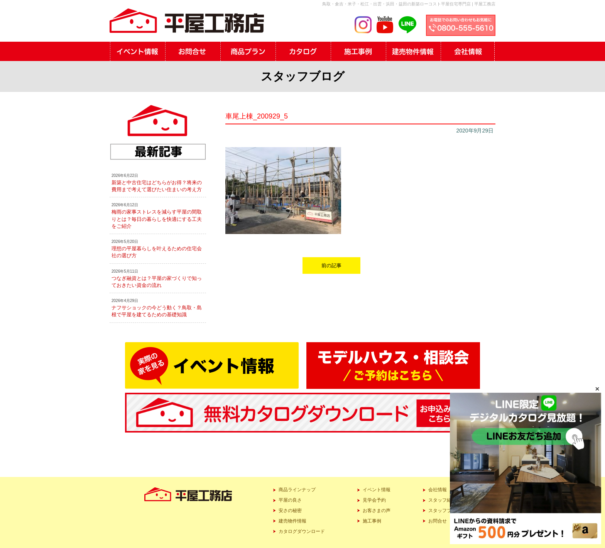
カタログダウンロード (302, 531)
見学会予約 (374, 500)
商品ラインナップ (297, 489)
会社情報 (437, 489)
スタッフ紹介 (442, 500)
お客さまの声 (376, 510)
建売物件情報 (292, 521)
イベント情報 (376, 489)
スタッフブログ (444, 510)
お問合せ (437, 521)
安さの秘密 (290, 510)
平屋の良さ (290, 500)
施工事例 (372, 521)
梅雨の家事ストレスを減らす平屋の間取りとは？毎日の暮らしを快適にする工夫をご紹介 (157, 219)
